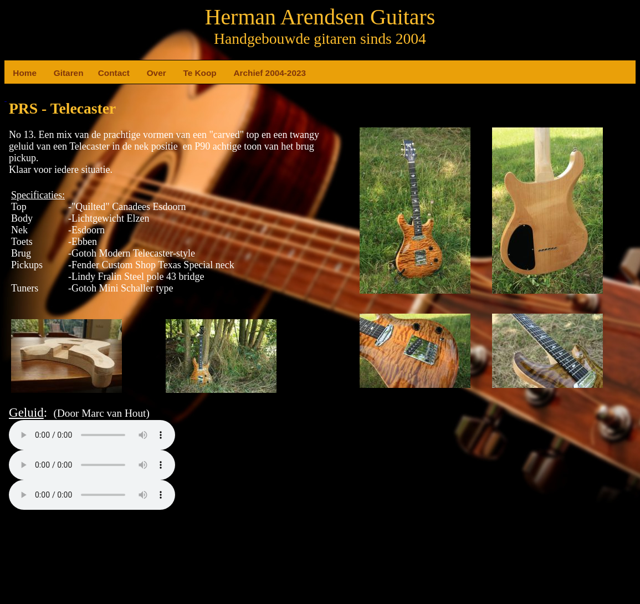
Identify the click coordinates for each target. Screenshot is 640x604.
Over (151, 73)
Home (17, 73)
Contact (102, 73)
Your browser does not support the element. (92, 435)
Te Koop (187, 73)
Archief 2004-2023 (238, 73)
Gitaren (58, 73)
